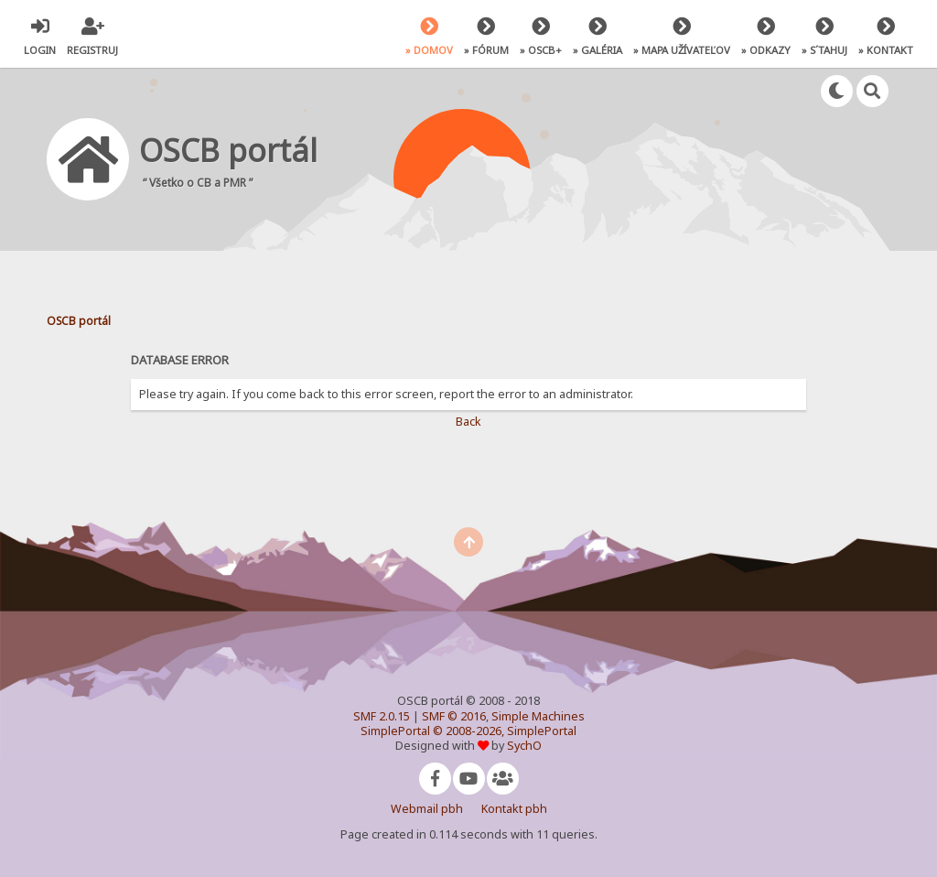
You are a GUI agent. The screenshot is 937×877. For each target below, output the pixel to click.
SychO (524, 745)
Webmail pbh (427, 809)
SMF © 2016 (454, 716)
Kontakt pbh (514, 809)
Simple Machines (538, 716)
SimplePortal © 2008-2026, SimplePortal (468, 731)
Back (468, 421)
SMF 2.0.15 (381, 716)
